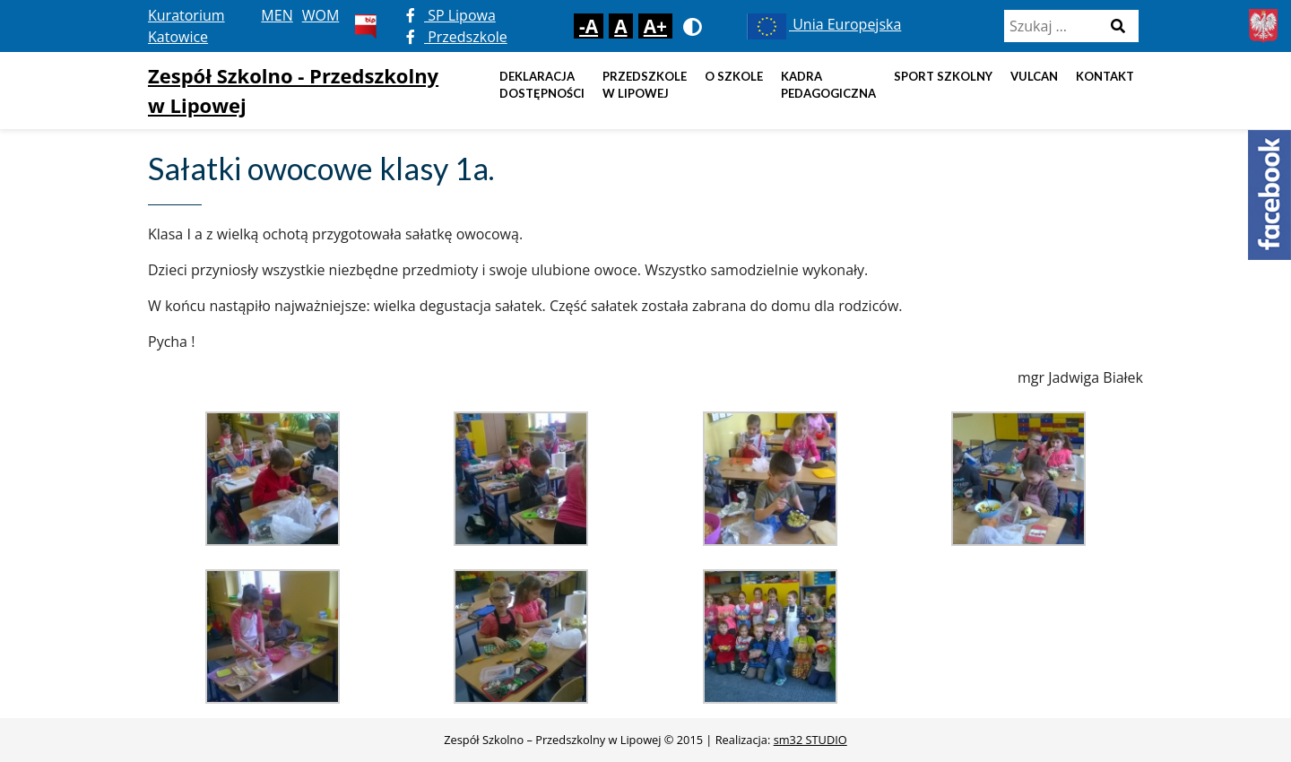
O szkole (734, 76)
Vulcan (1034, 76)
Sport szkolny (943, 76)
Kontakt (1105, 76)
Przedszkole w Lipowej (644, 85)
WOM (321, 15)
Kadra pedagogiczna (828, 85)
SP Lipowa (451, 15)
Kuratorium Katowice (186, 26)
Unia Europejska (822, 24)
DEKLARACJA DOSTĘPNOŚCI (542, 85)
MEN (276, 15)
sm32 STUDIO (810, 740)
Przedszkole (456, 37)
